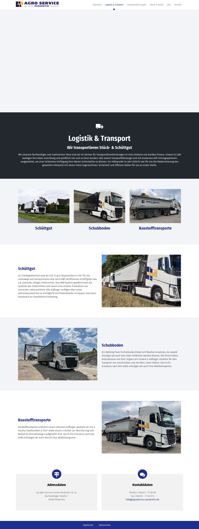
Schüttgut (43, 228)
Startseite (97, 4)
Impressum (88, 525)
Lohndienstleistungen (136, 4)
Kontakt (177, 4)
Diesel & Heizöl (156, 4)
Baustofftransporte (155, 228)
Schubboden (99, 228)
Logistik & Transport (114, 4)
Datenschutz (105, 525)
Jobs (169, 4)
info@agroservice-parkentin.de (142, 499)
